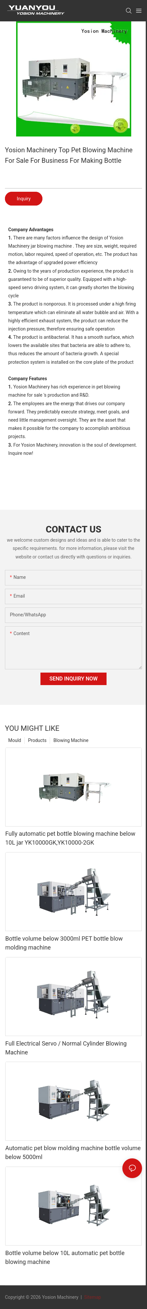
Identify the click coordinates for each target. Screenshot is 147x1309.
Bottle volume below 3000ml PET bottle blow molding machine (64, 943)
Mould (14, 740)
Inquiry (24, 198)
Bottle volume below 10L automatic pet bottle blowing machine (65, 1257)
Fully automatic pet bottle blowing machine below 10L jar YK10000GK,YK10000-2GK (70, 838)
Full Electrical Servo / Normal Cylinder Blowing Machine (66, 1048)
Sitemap (92, 1297)
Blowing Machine (70, 740)
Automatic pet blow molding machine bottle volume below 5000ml (73, 1152)
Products (37, 740)
